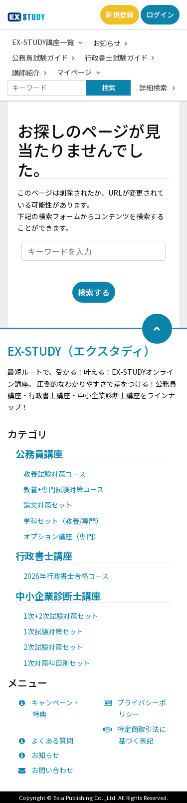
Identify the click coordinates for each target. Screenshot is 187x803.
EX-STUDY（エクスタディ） (81, 350)
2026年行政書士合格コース (66, 576)
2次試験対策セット (53, 647)
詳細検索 (157, 88)
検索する (94, 292)
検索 (109, 88)
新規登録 (120, 15)
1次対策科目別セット (56, 663)
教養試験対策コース (54, 474)
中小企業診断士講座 (58, 596)
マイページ (78, 72)
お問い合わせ (47, 770)
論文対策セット (47, 505)
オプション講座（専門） (61, 536)
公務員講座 (39, 454)
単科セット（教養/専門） (63, 521)
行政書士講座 (43, 556)
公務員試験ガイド (43, 58)
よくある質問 (47, 740)
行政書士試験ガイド (119, 58)
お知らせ (110, 43)
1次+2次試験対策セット (60, 616)
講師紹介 (29, 73)
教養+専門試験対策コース (63, 489)
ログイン (160, 15)
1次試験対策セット (53, 631)
